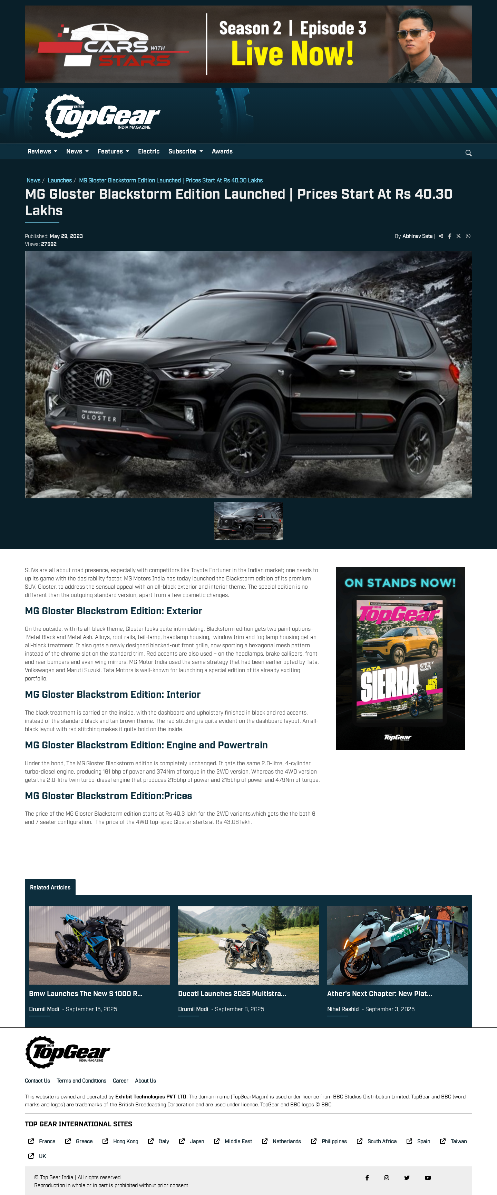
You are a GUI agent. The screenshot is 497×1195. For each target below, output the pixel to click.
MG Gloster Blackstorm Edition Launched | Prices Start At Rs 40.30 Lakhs (171, 180)
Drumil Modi (44, 1008)
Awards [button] (222, 151)
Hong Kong (120, 1141)
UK (37, 1156)
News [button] (75, 151)
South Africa (377, 1141)
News (33, 180)
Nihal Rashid (343, 1008)
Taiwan (453, 1141)
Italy (158, 1141)
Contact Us (37, 1080)
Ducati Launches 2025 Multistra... (232, 993)
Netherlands (281, 1141)
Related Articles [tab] (50, 887)
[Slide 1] (248, 521)
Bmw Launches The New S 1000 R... (86, 993)
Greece (78, 1141)
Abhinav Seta (417, 235)
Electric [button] (148, 151)
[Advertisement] (400, 807)
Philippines (329, 1141)
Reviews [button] (40, 151)
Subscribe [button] (183, 151)
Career (120, 1080)
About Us (145, 1080)
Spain (418, 1141)
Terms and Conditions (81, 1080)
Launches (60, 180)
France (41, 1141)
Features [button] (111, 151)
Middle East (233, 1141)
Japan (191, 1141)
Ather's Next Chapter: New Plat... (379, 993)
